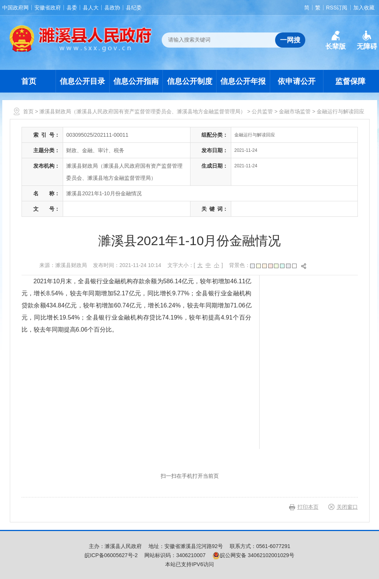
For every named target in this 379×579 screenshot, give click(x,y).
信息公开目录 (82, 81)
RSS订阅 (337, 8)
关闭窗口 (347, 507)
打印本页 (308, 507)
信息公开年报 (243, 81)
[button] (335, 40)
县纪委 (134, 8)
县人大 (91, 8)
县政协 (112, 8)
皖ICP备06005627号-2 (111, 555)
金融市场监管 (295, 111)
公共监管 (262, 111)
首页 (28, 81)
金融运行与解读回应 (340, 111)
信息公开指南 (136, 81)
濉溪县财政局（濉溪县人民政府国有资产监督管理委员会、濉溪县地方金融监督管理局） (142, 111)
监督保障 (350, 81)
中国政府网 (15, 8)
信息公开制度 (189, 81)
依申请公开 (297, 81)
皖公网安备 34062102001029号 (253, 555)
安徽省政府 (47, 8)
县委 (72, 8)
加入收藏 (363, 8)
